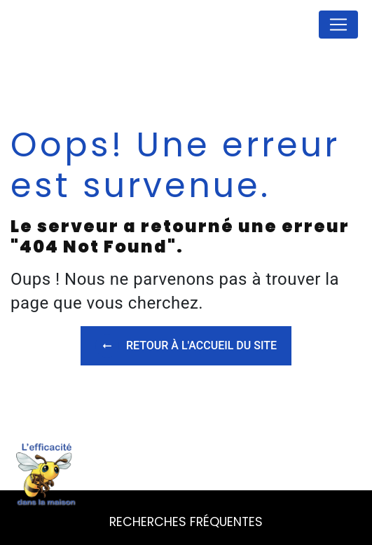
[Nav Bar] (338, 25)
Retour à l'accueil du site (186, 346)
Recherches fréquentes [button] (186, 521)
